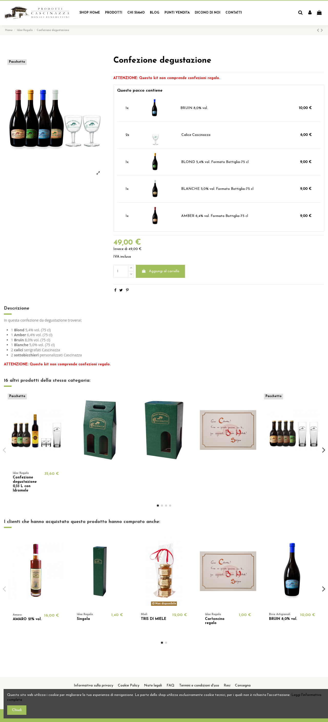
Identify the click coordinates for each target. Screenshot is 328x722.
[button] (113, 13)
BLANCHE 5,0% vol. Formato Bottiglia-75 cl (217, 189)
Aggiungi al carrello (160, 271)
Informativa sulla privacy (93, 685)
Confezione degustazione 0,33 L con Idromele (25, 484)
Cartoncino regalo (214, 621)
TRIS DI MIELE (153, 619)
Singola (83, 619)
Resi (227, 685)
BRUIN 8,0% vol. (194, 108)
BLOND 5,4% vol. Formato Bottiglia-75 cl (215, 162)
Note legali (153, 685)
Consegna (243, 685)
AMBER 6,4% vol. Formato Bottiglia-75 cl (214, 216)
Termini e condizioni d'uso (199, 685)
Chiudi (17, 710)
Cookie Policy (128, 685)
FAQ (171, 685)
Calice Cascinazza (195, 135)
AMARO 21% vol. (27, 619)
